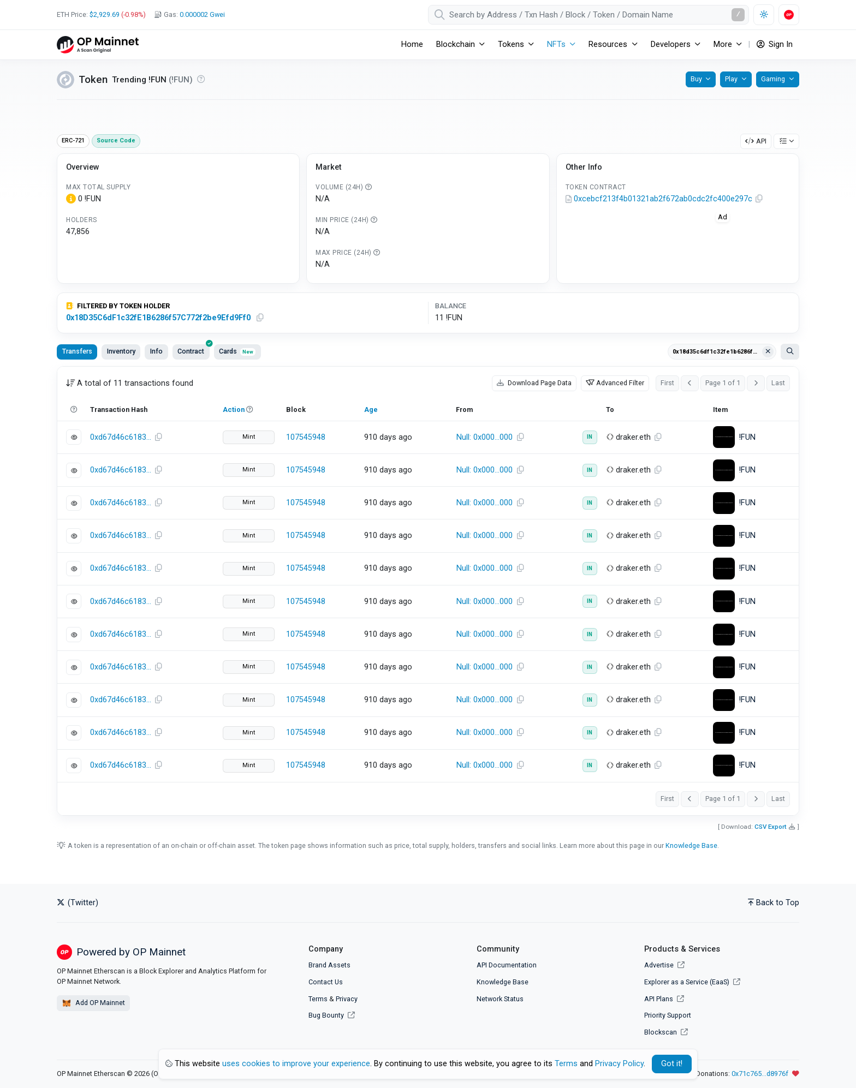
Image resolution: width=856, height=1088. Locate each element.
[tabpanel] (428, 591)
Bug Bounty (326, 1015)
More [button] (723, 44)
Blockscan (666, 1032)
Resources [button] (607, 44)
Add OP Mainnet (93, 1003)
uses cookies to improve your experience (296, 1063)
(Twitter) (77, 902)
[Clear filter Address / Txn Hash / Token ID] (768, 352)
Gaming (773, 79)
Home (412, 44)
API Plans (664, 999)
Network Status (500, 999)
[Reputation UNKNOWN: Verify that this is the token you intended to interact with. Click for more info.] (201, 79)
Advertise (664, 965)
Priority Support (667, 1015)
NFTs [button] (556, 44)
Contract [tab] (193, 350)
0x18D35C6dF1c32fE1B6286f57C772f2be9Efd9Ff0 (158, 317)
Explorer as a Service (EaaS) (692, 982)
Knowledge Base (691, 845)
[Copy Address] (759, 199)
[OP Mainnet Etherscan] (98, 44)
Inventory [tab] (121, 351)
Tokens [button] (511, 44)
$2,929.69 (105, 14)
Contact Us (325, 982)
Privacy (347, 999)
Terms (318, 999)
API (755, 141)
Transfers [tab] (77, 351)
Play (731, 79)
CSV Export (770, 826)
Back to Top (773, 902)
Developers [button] (671, 44)
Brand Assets (329, 965)
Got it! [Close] (671, 1063)
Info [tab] (156, 351)
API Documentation (507, 965)
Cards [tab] (237, 351)
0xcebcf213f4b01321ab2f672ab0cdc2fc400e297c (663, 199)
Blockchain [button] (455, 44)
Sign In (775, 44)
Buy (696, 79)
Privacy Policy (619, 1063)
